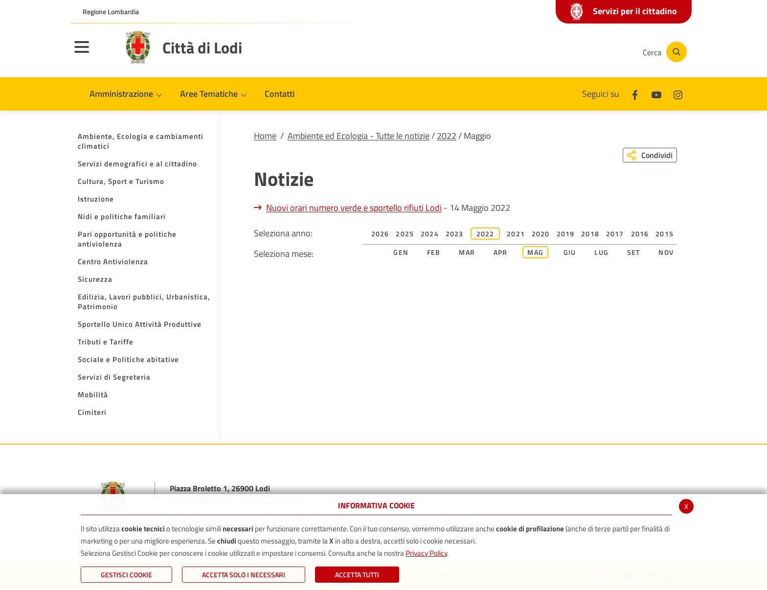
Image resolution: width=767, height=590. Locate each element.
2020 (541, 233)
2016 (640, 233)
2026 (380, 233)
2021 (516, 233)
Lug (601, 252)
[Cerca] (663, 52)
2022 (446, 135)
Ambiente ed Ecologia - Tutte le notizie (358, 135)
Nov (666, 252)
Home (265, 135)
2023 (455, 233)
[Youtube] (566, 52)
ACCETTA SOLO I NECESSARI (243, 574)
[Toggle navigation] (93, 53)
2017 (615, 233)
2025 (405, 233)
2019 (566, 233)
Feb (434, 252)
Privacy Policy (426, 553)
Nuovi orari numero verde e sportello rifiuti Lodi (354, 207)
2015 (664, 233)
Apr (501, 252)
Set (633, 252)
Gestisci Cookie (126, 574)
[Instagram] (596, 52)
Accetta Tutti (357, 574)
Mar (467, 252)
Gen (400, 252)
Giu (570, 252)
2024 (430, 233)
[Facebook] (537, 52)
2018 (590, 233)
